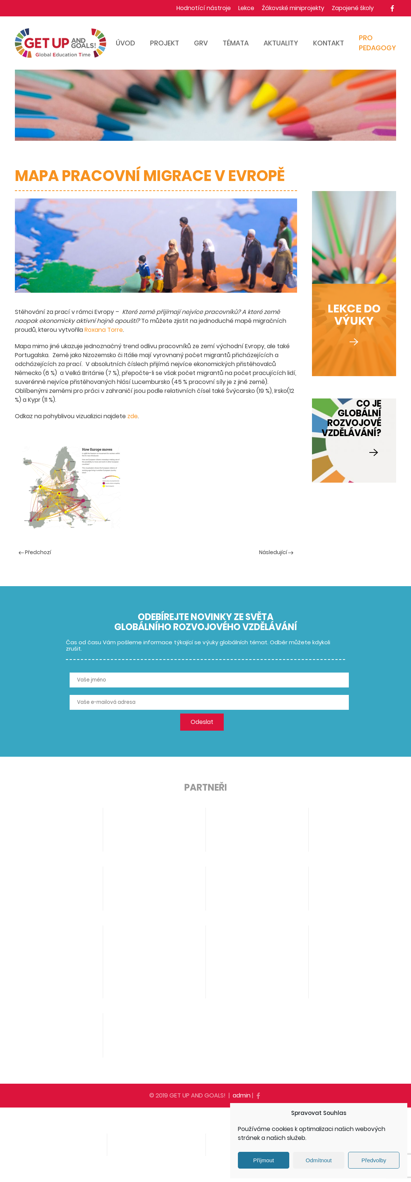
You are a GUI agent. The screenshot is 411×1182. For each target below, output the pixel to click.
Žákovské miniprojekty (293, 8)
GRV (201, 43)
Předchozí (35, 552)
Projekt (164, 43)
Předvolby (373, 1160)
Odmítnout (319, 1160)
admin (242, 1095)
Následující (276, 552)
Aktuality (281, 43)
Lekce (246, 8)
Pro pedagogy (377, 43)
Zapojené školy (353, 8)
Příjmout (263, 1160)
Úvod (125, 43)
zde (132, 416)
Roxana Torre (104, 329)
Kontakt (328, 43)
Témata (236, 43)
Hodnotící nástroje (203, 8)
